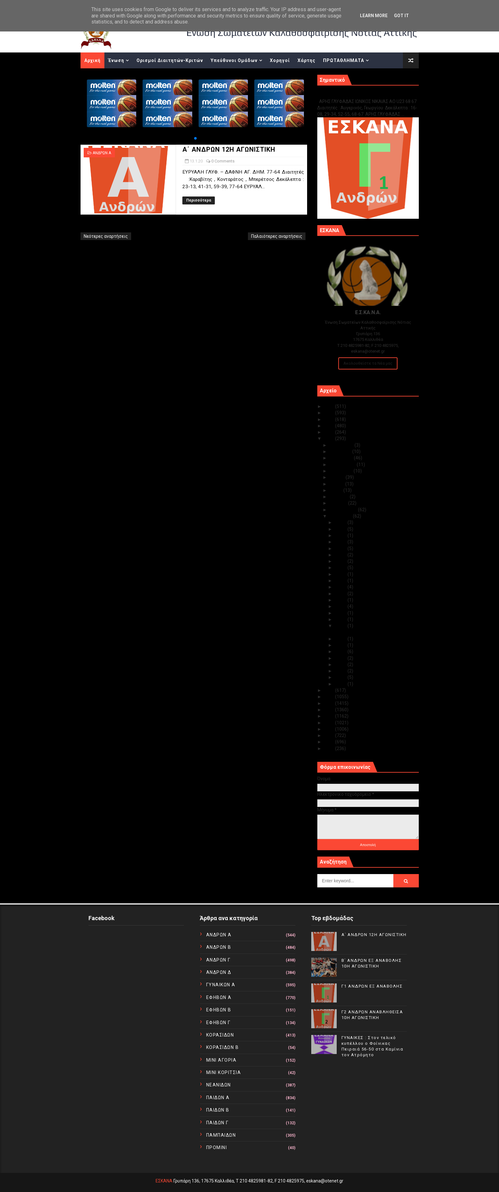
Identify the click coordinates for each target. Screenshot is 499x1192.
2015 (329, 716)
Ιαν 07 (341, 664)
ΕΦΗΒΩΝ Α (219, 997)
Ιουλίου (337, 477)
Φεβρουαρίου (343, 509)
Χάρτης (306, 60)
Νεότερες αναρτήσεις (106, 236)
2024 (329, 412)
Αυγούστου (341, 470)
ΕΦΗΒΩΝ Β (218, 1009)
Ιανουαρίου (341, 516)
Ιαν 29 (341, 535)
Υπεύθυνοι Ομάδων (234, 60)
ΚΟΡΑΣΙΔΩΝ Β (222, 1047)
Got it (401, 15)
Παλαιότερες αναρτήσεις (276, 236)
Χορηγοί (280, 60)
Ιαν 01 (341, 683)
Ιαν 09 (341, 651)
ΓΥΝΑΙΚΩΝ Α (220, 984)
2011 (329, 741)
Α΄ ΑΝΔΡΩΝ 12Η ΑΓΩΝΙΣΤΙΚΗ (228, 149)
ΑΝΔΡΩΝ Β (218, 947)
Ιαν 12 (341, 638)
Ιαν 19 (341, 593)
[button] (195, 138)
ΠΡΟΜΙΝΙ (216, 1147)
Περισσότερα (198, 200)
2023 (329, 419)
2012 (329, 735)
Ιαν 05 (341, 670)
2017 (329, 703)
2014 (329, 722)
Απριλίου (339, 496)
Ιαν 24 (341, 561)
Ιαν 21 (341, 580)
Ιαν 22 (341, 574)
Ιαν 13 (341, 625)
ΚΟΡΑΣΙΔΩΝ (220, 1034)
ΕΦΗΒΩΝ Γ (218, 1022)
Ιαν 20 (341, 586)
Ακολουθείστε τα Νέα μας (367, 363)
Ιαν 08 (341, 658)
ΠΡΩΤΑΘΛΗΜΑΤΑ (343, 60)
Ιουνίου (337, 483)
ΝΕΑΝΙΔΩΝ (218, 1084)
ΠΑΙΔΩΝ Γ (217, 1122)
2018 (329, 696)
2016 (329, 709)
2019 (329, 690)
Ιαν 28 (341, 541)
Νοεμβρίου (340, 451)
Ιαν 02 (341, 677)
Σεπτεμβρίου (343, 464)
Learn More (374, 15)
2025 (329, 406)
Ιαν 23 (341, 567)
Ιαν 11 (341, 645)
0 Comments (223, 161)
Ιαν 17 (341, 606)
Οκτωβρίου (341, 457)
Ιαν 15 (341, 613)
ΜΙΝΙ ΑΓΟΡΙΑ (221, 1060)
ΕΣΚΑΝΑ (164, 1180)
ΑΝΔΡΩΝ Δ (218, 972)
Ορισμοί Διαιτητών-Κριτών (170, 60)
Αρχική (92, 60)
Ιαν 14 (341, 619)
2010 (329, 748)
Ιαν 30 (341, 529)
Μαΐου (336, 490)
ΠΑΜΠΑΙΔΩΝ (221, 1135)
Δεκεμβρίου (342, 445)
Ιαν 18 (341, 600)
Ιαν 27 (341, 548)
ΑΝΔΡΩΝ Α (102, 153)
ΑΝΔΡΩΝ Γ (218, 959)
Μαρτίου (338, 503)
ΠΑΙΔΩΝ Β (217, 1110)
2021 (329, 432)
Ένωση (116, 60)
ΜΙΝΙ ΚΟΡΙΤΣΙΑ (223, 1072)
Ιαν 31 (341, 522)
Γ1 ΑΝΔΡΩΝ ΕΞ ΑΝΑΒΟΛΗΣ (349, 95)
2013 (329, 729)
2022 (329, 425)
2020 (329, 438)
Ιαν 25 (341, 554)
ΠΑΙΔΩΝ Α (218, 1097)
